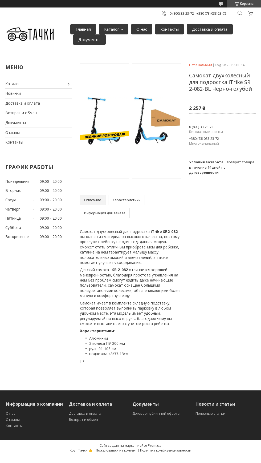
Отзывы (12, 132)
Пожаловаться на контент (116, 450)
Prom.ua (154, 445)
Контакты (169, 29)
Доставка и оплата (209, 29)
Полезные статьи (210, 413)
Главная (83, 29)
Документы (89, 39)
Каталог (111, 29)
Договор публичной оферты (156, 413)
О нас (141, 29)
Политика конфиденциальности (165, 450)
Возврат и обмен (21, 112)
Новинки (13, 93)
